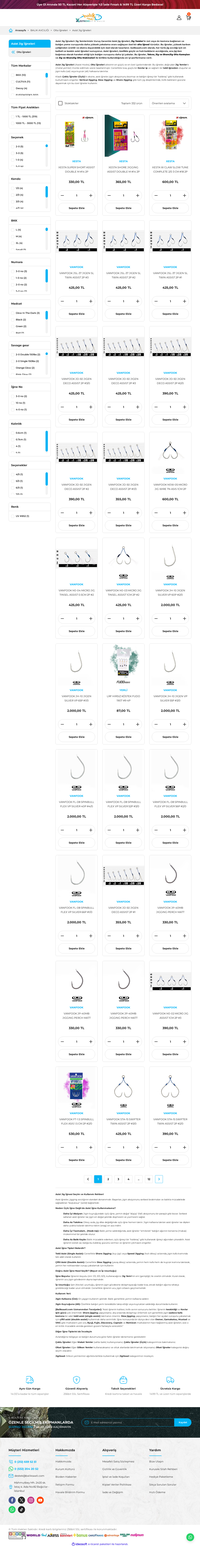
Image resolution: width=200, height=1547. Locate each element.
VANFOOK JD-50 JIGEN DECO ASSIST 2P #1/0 (123, 486)
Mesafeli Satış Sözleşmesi (118, 1461)
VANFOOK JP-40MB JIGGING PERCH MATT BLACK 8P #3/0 (76, 1016)
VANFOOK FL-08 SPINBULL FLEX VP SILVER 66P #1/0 (76, 910)
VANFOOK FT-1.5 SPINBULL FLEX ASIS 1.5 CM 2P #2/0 (76, 1121)
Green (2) (21, 326)
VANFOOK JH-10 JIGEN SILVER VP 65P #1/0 (76, 698)
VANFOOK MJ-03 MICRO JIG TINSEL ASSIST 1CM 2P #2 (123, 592)
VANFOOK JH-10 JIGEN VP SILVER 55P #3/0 (170, 698)
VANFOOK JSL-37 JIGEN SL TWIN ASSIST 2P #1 (170, 275)
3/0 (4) (19, 201)
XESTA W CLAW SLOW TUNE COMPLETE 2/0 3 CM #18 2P (170, 169)
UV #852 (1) (22, 516)
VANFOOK (76, 267)
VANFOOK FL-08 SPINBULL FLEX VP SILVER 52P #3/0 (123, 804)
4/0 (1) (19, 474)
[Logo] (90, 18)
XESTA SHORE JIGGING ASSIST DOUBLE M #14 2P (123, 169)
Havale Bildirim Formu (70, 1492)
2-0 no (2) (21, 284)
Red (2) (20, 332)
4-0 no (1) (21, 409)
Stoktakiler (72, 103)
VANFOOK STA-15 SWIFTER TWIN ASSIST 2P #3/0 (123, 1121)
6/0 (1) (19, 487)
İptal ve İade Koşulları (116, 1476)
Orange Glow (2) (25, 367)
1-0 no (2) (21, 277)
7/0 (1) (19, 494)
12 (149, 1179)
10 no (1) (20, 402)
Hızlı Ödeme (157, 1492)
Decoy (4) (21, 88)
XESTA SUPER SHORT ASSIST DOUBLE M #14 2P (76, 169)
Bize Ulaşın (156, 1461)
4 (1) (18, 446)
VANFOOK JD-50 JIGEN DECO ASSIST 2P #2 (77, 486)
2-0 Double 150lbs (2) (28, 354)
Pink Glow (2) (23, 374)
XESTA (76, 161)
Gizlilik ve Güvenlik (114, 1469)
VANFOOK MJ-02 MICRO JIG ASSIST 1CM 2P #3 (170, 1015)
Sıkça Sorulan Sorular (162, 1484)
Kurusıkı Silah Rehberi (163, 1469)
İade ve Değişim (112, 1492)
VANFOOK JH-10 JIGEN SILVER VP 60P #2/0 (170, 592)
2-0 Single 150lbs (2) (27, 361)
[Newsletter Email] (136, 1422)
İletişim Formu (64, 1484)
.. (138, 1179)
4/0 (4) (19, 208)
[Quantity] (76, 195)
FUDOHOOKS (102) (27, 94)
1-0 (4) (19, 159)
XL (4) (19, 243)
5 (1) (18, 452)
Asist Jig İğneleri (81, 30)
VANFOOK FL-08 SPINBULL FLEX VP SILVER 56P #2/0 (170, 804)
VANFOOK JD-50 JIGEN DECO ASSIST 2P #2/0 (170, 381)
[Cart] (188, 18)
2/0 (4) (19, 194)
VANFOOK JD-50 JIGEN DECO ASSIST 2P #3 (123, 381)
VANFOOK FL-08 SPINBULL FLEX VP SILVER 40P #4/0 (76, 804)
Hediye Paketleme (161, 1476)
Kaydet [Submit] (183, 1422)
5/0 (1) (19, 480)
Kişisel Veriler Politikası (116, 1484)
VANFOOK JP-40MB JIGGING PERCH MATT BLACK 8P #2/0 (123, 1016)
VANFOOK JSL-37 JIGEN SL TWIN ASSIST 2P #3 (76, 275)
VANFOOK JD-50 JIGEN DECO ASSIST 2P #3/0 (77, 381)
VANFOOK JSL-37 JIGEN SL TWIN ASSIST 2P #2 (123, 275)
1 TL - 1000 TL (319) (26, 116)
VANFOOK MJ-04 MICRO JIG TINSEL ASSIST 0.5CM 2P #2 (77, 592)
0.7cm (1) (21, 439)
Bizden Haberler (66, 1476)
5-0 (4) (19, 166)
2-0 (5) (19, 146)
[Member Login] (179, 18)
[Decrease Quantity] (62, 195)
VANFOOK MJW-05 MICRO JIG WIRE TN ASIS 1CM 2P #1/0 (170, 487)
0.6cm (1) (21, 432)
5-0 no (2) (21, 291)
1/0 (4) (19, 188)
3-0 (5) (19, 153)
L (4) (18, 229)
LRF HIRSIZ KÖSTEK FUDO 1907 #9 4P (123, 698)
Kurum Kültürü (65, 1469)
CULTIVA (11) (23, 81)
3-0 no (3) (21, 271)
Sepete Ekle (77, 208)
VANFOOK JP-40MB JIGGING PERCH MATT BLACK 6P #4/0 (170, 910)
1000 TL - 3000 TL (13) (28, 123)
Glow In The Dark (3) (28, 312)
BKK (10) (21, 74)
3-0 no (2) (21, 396)
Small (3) (21, 249)
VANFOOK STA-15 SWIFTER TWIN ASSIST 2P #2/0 (170, 1121)
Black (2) (21, 319)
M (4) (19, 236)
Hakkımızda (63, 1461)
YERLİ (123, 690)
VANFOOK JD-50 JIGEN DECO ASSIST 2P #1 (123, 910)
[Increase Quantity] (90, 195)
